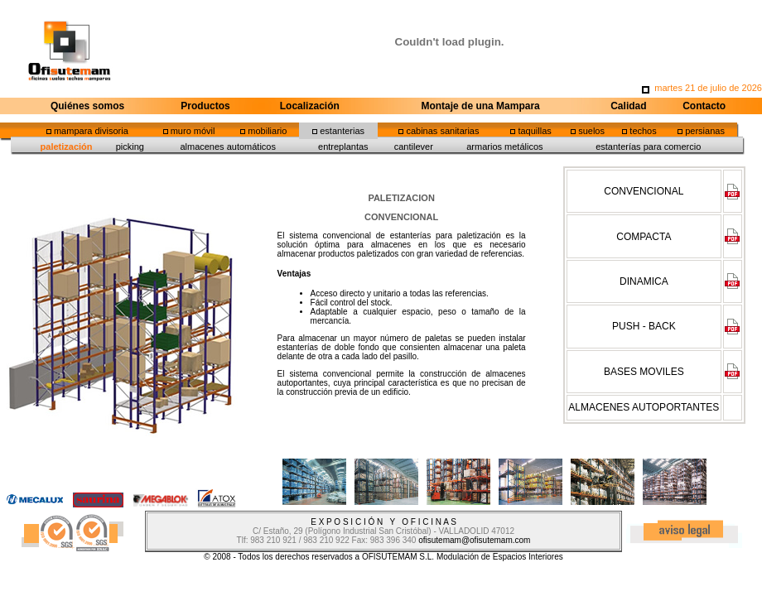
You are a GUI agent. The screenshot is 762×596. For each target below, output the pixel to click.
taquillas (534, 131)
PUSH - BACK (644, 326)
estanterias (342, 131)
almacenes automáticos (228, 146)
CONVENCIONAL (643, 191)
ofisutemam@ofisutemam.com (474, 540)
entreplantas (343, 146)
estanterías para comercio (648, 146)
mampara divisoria (91, 131)
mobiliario (267, 131)
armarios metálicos (504, 146)
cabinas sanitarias (442, 131)
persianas (705, 131)
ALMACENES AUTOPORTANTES (643, 407)
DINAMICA (644, 281)
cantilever (413, 146)
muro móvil (193, 131)
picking (130, 146)
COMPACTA (643, 237)
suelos (591, 131)
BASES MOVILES (644, 371)
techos (642, 131)
